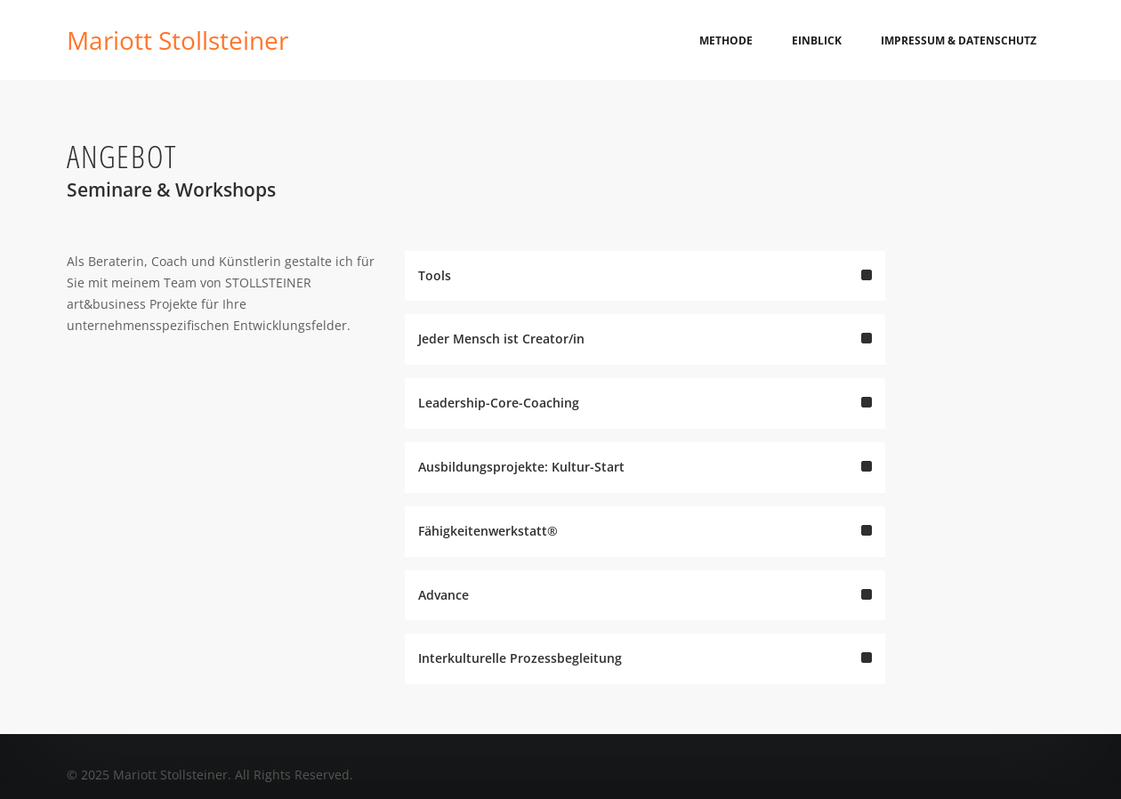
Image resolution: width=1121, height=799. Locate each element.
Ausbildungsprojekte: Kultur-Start (645, 483)
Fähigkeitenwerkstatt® (645, 547)
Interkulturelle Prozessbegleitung (645, 675)
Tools (645, 292)
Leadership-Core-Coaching (645, 419)
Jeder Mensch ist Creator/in (645, 356)
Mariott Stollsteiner (177, 40)
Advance (645, 611)
